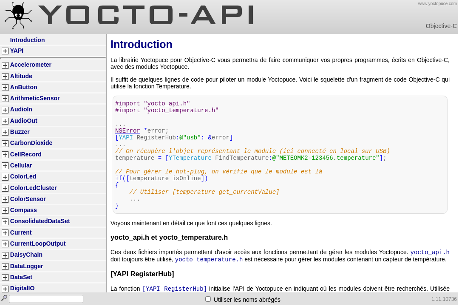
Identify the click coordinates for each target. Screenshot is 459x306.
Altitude (21, 76)
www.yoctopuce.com (437, 3)
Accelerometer (30, 64)
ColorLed (23, 176)
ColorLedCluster (33, 187)
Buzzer (20, 131)
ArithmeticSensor (35, 98)
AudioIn (21, 109)
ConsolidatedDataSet (40, 221)
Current (21, 232)
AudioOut (23, 120)
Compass (23, 210)
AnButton (23, 87)
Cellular (21, 165)
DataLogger (26, 266)
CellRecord (26, 154)
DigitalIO (22, 288)
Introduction (27, 40)
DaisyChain (26, 254)
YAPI (16, 50)
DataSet (21, 277)
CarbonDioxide (31, 142)
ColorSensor (28, 199)
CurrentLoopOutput (38, 243)
